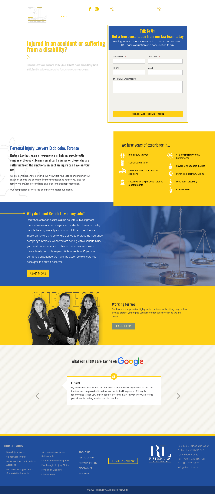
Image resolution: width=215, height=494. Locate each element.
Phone (117, 68)
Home (64, 17)
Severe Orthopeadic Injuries (190, 166)
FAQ (113, 17)
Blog (122, 17)
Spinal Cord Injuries (138, 162)
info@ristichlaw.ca (188, 467)
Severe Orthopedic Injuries (55, 460)
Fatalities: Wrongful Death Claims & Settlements (145, 183)
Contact (156, 17)
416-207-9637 (191, 463)
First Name (119, 57)
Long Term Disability (52, 469)
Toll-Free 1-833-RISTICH (135, 9)
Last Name (154, 57)
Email (150, 68)
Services (88, 17)
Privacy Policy (88, 463)
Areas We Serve (136, 17)
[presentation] (146, 102)
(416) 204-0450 (175, 9)
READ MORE (38, 273)
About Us (75, 17)
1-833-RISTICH (197, 459)
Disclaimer (85, 468)
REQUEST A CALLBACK (123, 461)
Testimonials (87, 457)
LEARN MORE (123, 326)
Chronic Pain (182, 189)
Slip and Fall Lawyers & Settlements (188, 156)
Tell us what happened (124, 79)
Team (102, 17)
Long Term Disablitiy (186, 181)
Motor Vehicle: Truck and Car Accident (143, 172)
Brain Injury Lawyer (138, 154)
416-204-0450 (190, 454)
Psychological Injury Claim (190, 173)
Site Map (84, 473)
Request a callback (175, 17)
